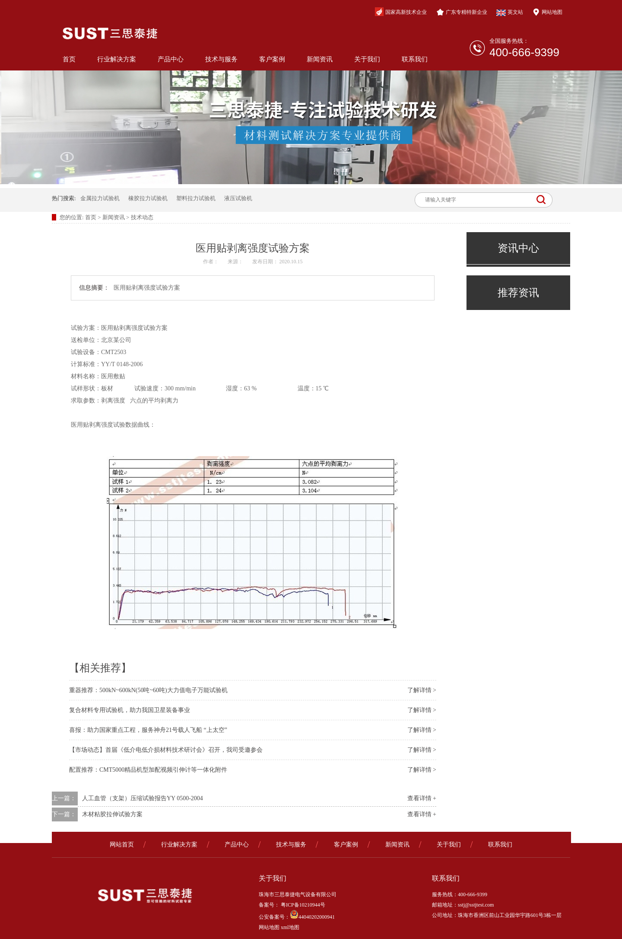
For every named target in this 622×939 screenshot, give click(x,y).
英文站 (509, 12)
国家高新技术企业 (401, 11)
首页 (69, 59)
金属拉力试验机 (100, 198)
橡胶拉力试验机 (148, 198)
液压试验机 (238, 198)
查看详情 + (421, 798)
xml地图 (290, 927)
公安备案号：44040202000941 (297, 917)
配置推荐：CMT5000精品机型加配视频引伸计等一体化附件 (148, 770)
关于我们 (367, 59)
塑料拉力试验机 (196, 198)
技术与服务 (221, 59)
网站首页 (122, 844)
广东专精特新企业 (461, 12)
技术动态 (142, 217)
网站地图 (547, 12)
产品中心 (171, 59)
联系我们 (415, 59)
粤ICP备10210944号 (302, 905)
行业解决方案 (116, 59)
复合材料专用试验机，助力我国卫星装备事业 (129, 710)
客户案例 (272, 59)
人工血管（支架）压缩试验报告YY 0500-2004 (142, 798)
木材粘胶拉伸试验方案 (112, 814)
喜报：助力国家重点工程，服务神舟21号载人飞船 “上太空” (148, 730)
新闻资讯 (320, 59)
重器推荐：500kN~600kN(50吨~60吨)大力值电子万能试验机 (148, 690)
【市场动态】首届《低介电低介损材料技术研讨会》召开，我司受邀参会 (166, 750)
